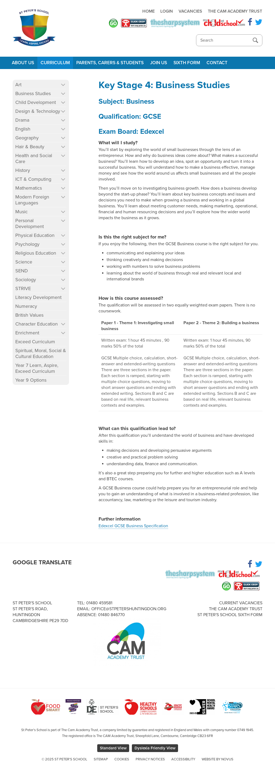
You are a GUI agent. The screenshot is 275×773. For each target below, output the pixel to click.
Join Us (158, 63)
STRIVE (23, 288)
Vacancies (190, 11)
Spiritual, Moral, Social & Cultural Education (40, 353)
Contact (217, 63)
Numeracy (26, 306)
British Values (29, 315)
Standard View (113, 748)
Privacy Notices (150, 759)
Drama (22, 120)
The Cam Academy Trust (235, 11)
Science (23, 262)
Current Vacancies (240, 603)
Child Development (35, 102)
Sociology (25, 280)
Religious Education (35, 253)
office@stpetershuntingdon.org (128, 609)
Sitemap (101, 759)
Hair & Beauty (29, 147)
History (22, 170)
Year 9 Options (30, 380)
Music (21, 212)
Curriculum (55, 63)
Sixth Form (186, 63)
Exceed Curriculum (35, 342)
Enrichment (27, 333)
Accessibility (183, 759)
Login (166, 11)
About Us (23, 63)
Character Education (36, 324)
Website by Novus (217, 759)
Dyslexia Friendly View (155, 748)
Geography (27, 138)
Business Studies (33, 93)
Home (148, 11)
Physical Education (35, 235)
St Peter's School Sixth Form (229, 614)
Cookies (121, 759)
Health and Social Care (33, 158)
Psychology (27, 244)
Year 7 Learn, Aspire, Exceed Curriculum (36, 368)
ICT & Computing (33, 179)
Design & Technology (37, 111)
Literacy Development (38, 297)
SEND (21, 271)
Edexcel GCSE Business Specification (133, 526)
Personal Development (29, 223)
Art (18, 85)
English (22, 129)
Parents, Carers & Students (110, 63)
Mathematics (28, 188)
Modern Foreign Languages (32, 200)
